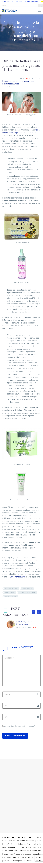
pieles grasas (27, 588)
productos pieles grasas (28, 592)
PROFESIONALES (33, 2)
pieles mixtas (9, 592)
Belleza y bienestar (10, 81)
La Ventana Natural (17, 577)
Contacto (5, 2)
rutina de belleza (10, 596)
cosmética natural (27, 81)
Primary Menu (39, 11)
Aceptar (18, 726)
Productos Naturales (10, 84)
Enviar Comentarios (15, 735)
